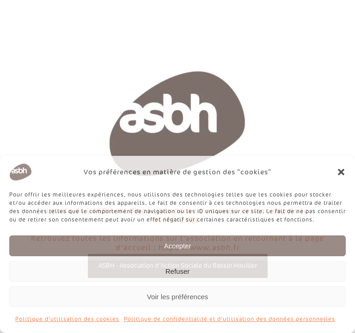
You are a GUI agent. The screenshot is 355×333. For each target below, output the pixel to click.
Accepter (177, 246)
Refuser (177, 271)
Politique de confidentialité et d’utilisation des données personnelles (229, 319)
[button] (341, 172)
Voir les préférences (177, 297)
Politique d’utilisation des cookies (67, 319)
